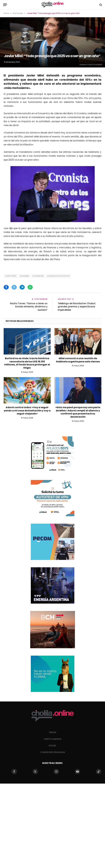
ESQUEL (52, 745)
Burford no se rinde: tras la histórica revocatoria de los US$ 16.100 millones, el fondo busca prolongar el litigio (27, 363)
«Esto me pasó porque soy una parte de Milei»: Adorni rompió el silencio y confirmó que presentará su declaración (77, 412)
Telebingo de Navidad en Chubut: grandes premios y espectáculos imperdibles (77, 306)
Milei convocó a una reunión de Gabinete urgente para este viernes (78, 360)
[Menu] (5, 4)
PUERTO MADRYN (52, 738)
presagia (24, 275)
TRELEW (52, 732)
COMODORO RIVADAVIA (52, 752)
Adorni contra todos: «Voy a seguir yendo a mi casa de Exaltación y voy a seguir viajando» (27, 410)
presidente (38, 275)
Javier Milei (10, 275)
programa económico (58, 275)
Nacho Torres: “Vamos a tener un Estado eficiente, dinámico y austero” (28, 306)
